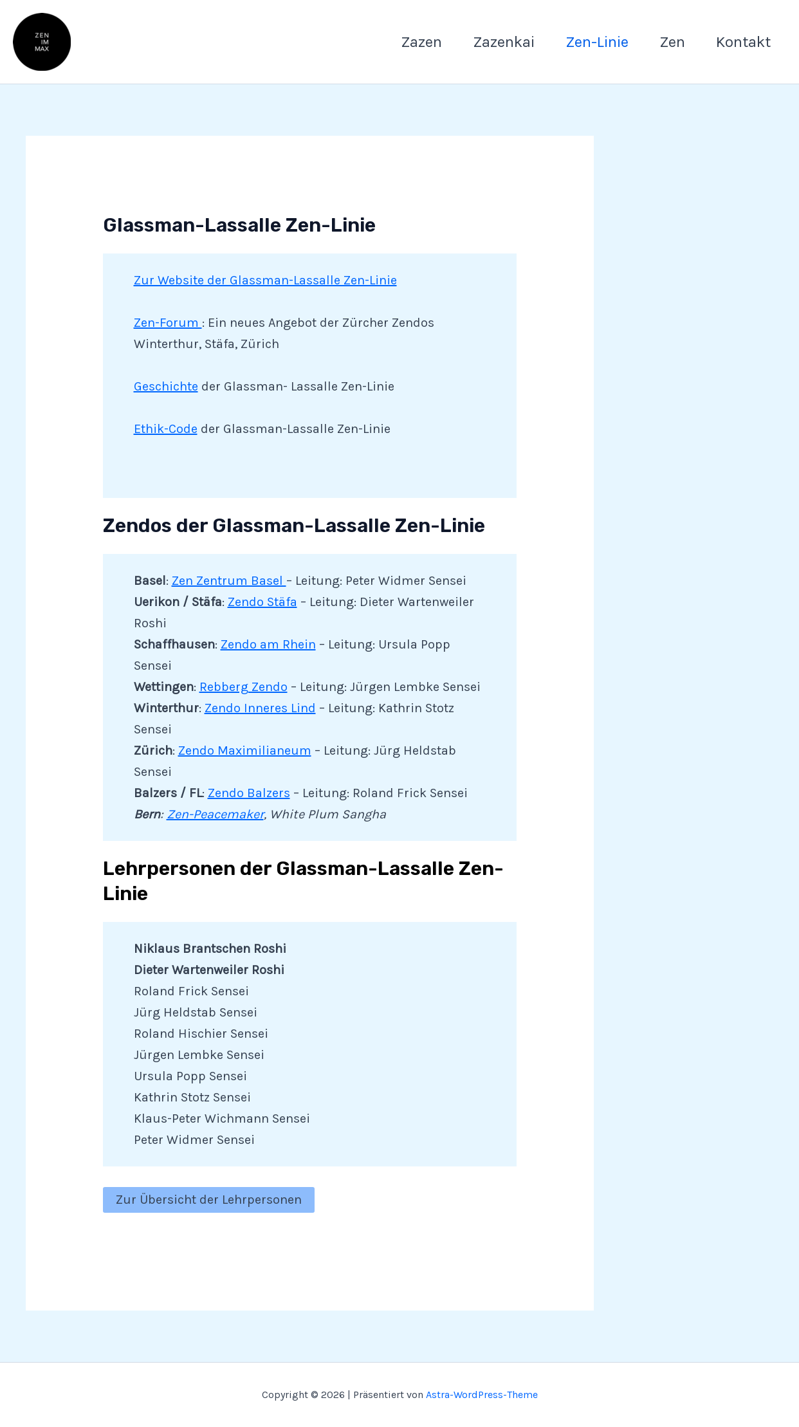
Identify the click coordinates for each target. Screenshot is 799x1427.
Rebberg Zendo (243, 686)
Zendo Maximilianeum (244, 750)
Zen (672, 42)
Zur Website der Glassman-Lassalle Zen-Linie (265, 280)
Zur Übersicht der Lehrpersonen (209, 1199)
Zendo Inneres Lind (260, 708)
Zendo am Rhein (268, 644)
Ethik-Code (165, 428)
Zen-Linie (597, 42)
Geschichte (166, 386)
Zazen (421, 42)
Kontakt (743, 42)
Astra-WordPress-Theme (482, 1394)
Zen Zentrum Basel (229, 580)
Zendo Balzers (249, 793)
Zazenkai (504, 42)
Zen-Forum (168, 322)
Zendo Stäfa (262, 601)
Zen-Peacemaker (215, 814)
